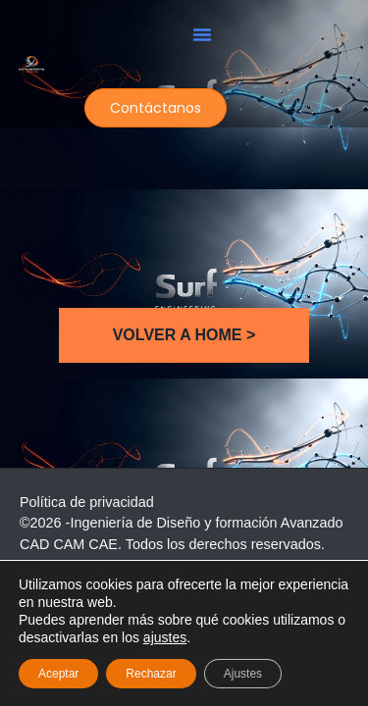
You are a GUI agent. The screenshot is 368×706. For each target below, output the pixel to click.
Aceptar (58, 674)
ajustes (164, 637)
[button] (202, 34)
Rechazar (151, 674)
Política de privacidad (87, 502)
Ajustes (243, 674)
